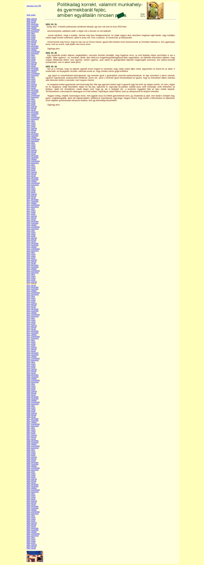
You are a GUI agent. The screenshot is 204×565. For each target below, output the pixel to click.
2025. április (31, 39)
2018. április (31, 192)
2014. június (31, 276)
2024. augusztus (33, 53)
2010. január (31, 373)
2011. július (31, 340)
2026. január (31, 22)
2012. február (31, 327)
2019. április (31, 170)
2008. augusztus (33, 404)
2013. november (32, 289)
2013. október (32, 291)
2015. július (31, 252)
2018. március (32, 194)
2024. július (31, 55)
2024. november (32, 48)
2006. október (32, 444)
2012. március (32, 325)
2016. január (31, 241)
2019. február (31, 174)
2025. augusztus (33, 31)
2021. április (31, 126)
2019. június (31, 167)
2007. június (31, 430)
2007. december (32, 419)
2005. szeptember (33, 468)
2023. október (32, 72)
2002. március (32, 545)
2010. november (32, 355)
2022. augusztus (33, 97)
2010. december (32, 353)
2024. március (32, 62)
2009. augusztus (33, 382)
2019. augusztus (33, 163)
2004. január (31, 504)
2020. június (31, 145)
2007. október (32, 422)
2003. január (31, 526)
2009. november (32, 377)
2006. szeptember (33, 446)
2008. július (31, 406)
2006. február (31, 459)
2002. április (31, 543)
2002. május (31, 541)
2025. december (32, 24)
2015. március (32, 260)
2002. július (31, 537)
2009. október (32, 378)
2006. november (32, 442)
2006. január (31, 461)
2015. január (31, 263)
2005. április (31, 477)
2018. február (31, 196)
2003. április (31, 521)
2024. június (31, 57)
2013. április (31, 302)
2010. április (31, 367)
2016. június (31, 232)
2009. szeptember (33, 380)
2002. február (31, 546)
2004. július (31, 493)
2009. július (31, 384)
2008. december (32, 397)
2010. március (32, 369)
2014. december (32, 265)
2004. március (32, 501)
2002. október (32, 532)
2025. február (31, 42)
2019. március (32, 172)
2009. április (31, 389)
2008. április (31, 411)
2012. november (32, 311)
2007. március (32, 435)
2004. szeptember (33, 490)
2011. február (31, 349)
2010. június (31, 364)
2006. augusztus (33, 448)
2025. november (32, 26)
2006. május (31, 453)
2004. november (32, 486)
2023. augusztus (33, 75)
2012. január (31, 329)
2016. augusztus (33, 229)
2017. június (31, 210)
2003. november (32, 508)
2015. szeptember (33, 249)
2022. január (31, 110)
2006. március (32, 457)
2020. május (31, 146)
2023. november (32, 70)
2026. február (31, 20)
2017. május (31, 212)
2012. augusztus (33, 316)
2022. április (31, 104)
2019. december (32, 156)
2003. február (31, 524)
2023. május (31, 81)
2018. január (31, 198)
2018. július (31, 187)
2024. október (32, 50)
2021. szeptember (33, 117)
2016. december (32, 221)
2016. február (31, 240)
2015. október (32, 247)
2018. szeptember (33, 183)
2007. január (31, 439)
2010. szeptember (33, 358)
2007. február (31, 437)
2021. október (32, 115)
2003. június (31, 517)
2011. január (31, 351)
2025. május (31, 37)
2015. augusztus (33, 251)
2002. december (32, 528)
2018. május (31, 190)
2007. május (31, 431)
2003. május (31, 519)
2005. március (32, 479)
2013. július (31, 296)
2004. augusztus (33, 492)
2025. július (31, 33)
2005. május (31, 475)
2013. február (31, 305)
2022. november (32, 92)
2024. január (31, 66)
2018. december (32, 177)
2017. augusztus (33, 207)
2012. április (31, 324)
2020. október (32, 137)
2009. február (31, 393)
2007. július (31, 428)
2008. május (31, 409)
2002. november (32, 530)
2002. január (31, 548)
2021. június (31, 123)
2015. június (31, 254)
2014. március (32, 282)
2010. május (31, 366)
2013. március (32, 303)
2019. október (32, 159)
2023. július (31, 77)
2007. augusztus (33, 426)
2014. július (31, 274)
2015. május (31, 256)
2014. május (31, 278)
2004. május (31, 497)
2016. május (31, 234)
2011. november (32, 333)
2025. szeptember (33, 30)
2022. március (32, 106)
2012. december (32, 309)
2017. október (32, 203)
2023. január (31, 88)
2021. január (31, 132)
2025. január (31, 44)
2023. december (32, 68)
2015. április (31, 258)
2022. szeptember (33, 95)
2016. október (32, 225)
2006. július (31, 450)
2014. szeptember (33, 271)
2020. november (32, 135)
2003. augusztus (33, 514)
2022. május (31, 103)
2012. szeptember (33, 314)
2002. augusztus (33, 535)
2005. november (32, 464)
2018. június (31, 188)
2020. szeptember (33, 139)
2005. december (32, 462)
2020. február (31, 152)
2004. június (31, 495)
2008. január (31, 417)
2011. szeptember (33, 336)
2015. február (31, 261)
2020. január (31, 154)
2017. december (32, 199)
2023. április (31, 83)
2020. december (32, 134)
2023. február (31, 86)
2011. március (32, 347)
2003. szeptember (33, 512)
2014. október (32, 269)
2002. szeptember (33, 534)
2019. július (31, 165)
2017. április (31, 214)
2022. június (31, 101)
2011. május (31, 344)
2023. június (31, 79)
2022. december (32, 90)
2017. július (31, 209)
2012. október (32, 313)
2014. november (32, 267)
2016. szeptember (33, 227)
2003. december (32, 506)
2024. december (32, 46)
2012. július (31, 318)
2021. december (32, 112)
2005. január (31, 482)
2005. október (32, 466)
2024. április (31, 61)
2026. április (31, 15)
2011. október (32, 335)
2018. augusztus (33, 185)
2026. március (32, 19)
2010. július (31, 362)
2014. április (31, 280)
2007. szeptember (33, 424)
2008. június (31, 408)
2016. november (32, 223)
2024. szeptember (33, 51)
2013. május (31, 300)
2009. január (31, 395)
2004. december (32, 484)
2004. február (31, 503)
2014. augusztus (33, 272)
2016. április (31, 236)
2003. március (32, 523)
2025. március (32, 41)
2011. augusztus (33, 338)
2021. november (32, 114)
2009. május (31, 388)
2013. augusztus (33, 294)
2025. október (32, 28)
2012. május (31, 322)
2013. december (32, 287)
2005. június (31, 473)
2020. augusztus (33, 141)
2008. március (32, 413)
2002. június (31, 539)
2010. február (31, 371)
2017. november (32, 201)
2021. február (31, 130)
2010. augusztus (33, 360)
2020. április (31, 148)
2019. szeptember (33, 161)
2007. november (32, 420)
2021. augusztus (33, 119)
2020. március (32, 150)
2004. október (32, 488)
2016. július (31, 230)
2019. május (31, 168)
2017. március (32, 216)
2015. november (32, 245)
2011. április (31, 346)
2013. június (31, 298)
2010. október (32, 356)
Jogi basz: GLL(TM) (34, 6)
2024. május (31, 59)
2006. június (31, 451)
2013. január (31, 307)
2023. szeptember (33, 73)
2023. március (32, 84)
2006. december (32, 440)
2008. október (32, 400)
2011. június (31, 342)
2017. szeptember (33, 205)
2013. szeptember (33, 293)
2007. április (31, 433)
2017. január (31, 219)
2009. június (31, 386)
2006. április (31, 455)
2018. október (32, 181)
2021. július (31, 121)
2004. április (31, 499)
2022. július (31, 99)
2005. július (31, 472)
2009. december (32, 375)
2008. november (32, 398)
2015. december (32, 243)
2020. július (31, 143)
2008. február (31, 415)
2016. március (32, 238)
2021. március (32, 128)
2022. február (31, 108)
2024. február (31, 64)
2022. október (32, 93)
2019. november (32, 157)
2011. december (32, 331)
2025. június (31, 35)
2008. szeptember (33, 402)
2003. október (32, 510)
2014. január (31, 285)
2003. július (31, 515)
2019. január (31, 176)
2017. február (31, 218)
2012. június (31, 320)
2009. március (32, 391)
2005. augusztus (33, 470)
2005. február (31, 481)
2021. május (31, 125)
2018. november (32, 179)
